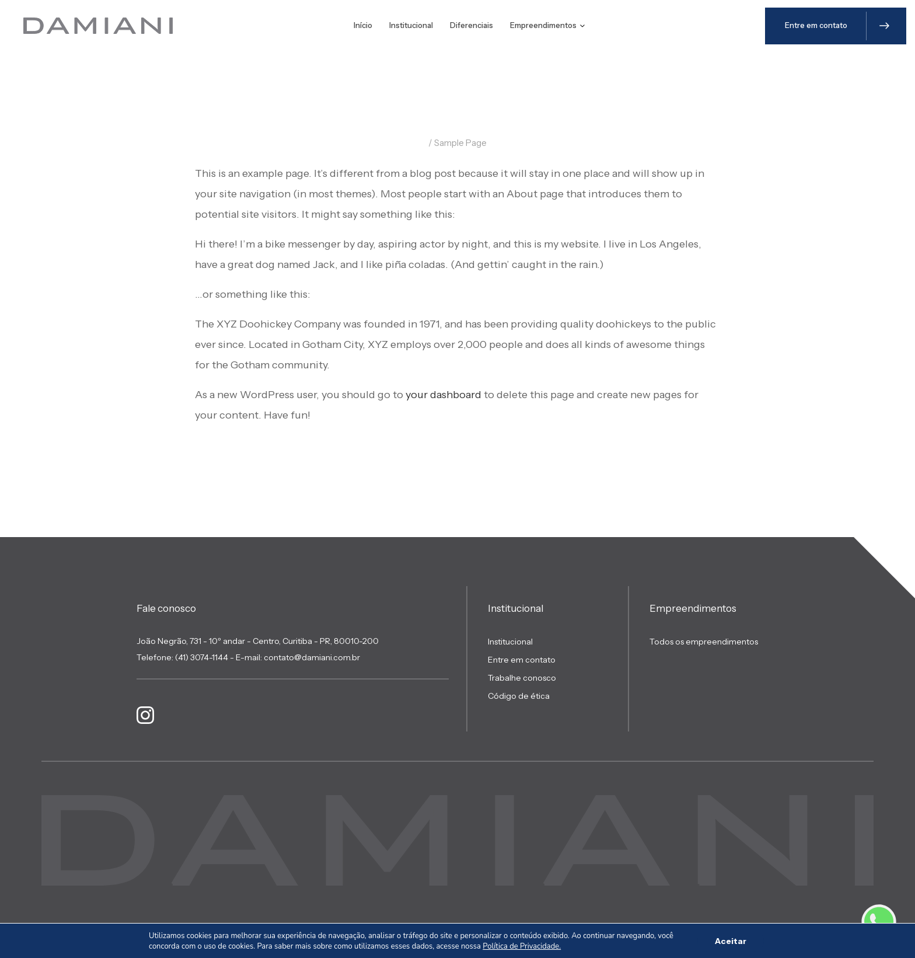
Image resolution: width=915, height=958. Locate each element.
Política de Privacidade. (522, 946)
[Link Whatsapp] (878, 921)
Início (363, 25)
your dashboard (443, 394)
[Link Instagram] (145, 715)
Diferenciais (471, 25)
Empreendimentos (547, 25)
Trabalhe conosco (522, 678)
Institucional (411, 25)
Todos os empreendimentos (703, 641)
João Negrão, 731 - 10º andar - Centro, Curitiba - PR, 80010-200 (258, 641)
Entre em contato (522, 659)
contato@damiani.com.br (312, 657)
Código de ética (519, 696)
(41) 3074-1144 (201, 657)
